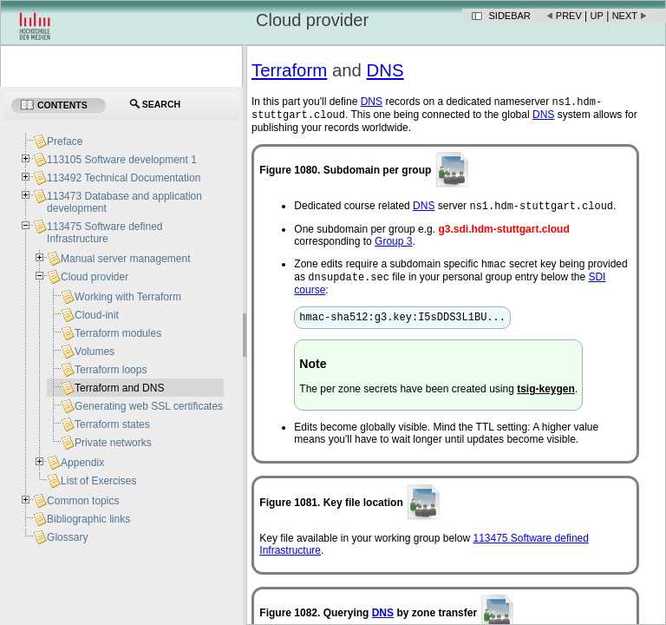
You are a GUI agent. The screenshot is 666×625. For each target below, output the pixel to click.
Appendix (82, 463)
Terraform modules (118, 333)
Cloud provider (94, 277)
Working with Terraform (128, 297)
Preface (64, 141)
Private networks (113, 443)
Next (624, 15)
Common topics (83, 501)
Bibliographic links (88, 519)
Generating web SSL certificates (149, 406)
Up (597, 15)
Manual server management (125, 259)
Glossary (67, 537)
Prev (569, 15)
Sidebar (510, 15)
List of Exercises (98, 481)
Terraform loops (111, 370)
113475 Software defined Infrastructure (104, 232)
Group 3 (393, 246)
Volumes (94, 351)
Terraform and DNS (119, 388)
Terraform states (112, 424)
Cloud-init (97, 315)
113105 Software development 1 (122, 160)
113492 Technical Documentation (123, 178)
